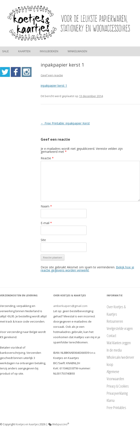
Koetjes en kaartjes (27, 424)
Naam (46, 206)
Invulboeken (49, 51)
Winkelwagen (77, 51)
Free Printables (116, 407)
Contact (111, 335)
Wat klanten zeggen (119, 342)
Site (43, 240)
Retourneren (115, 321)
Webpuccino (58, 424)
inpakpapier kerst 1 (54, 85)
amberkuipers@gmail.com (70, 306)
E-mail (46, 223)
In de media (114, 350)
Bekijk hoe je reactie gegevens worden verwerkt (87, 268)
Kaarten (24, 51)
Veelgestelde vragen (120, 328)
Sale (5, 51)
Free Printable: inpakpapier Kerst (65, 123)
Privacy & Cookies (118, 386)
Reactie (47, 158)
